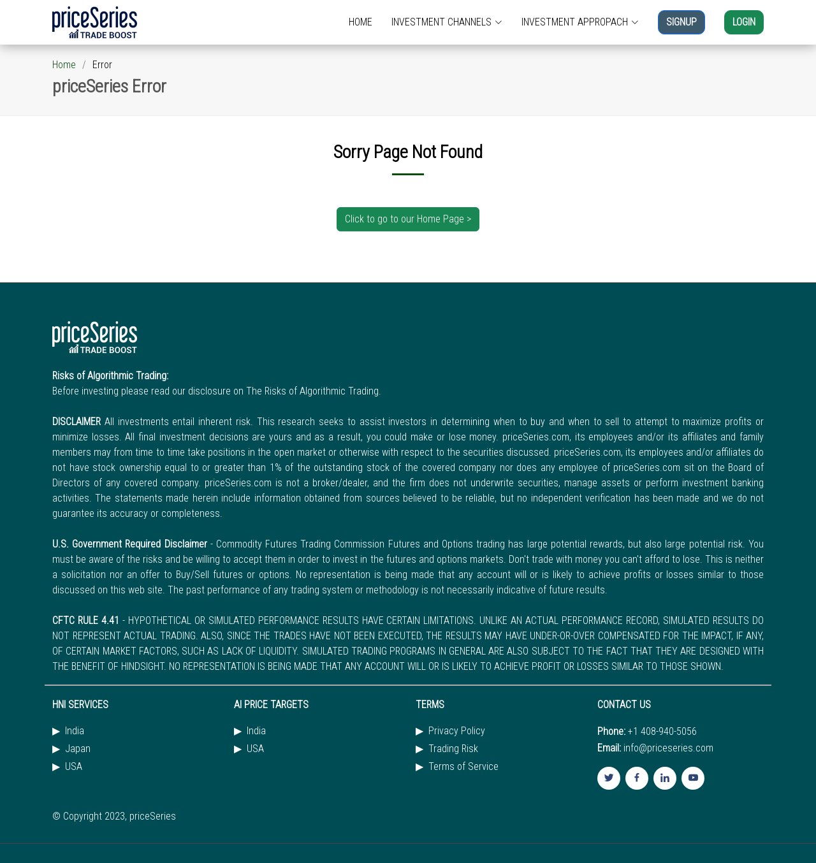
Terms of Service (463, 767)
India (74, 731)
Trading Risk (453, 749)
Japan (78, 749)
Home (64, 65)
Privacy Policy (456, 731)
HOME (360, 22)
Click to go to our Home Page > (408, 219)
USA (73, 767)
